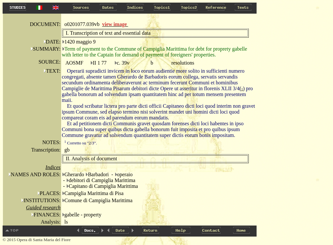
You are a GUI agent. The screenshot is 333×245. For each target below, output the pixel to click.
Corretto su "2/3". (80, 143)
